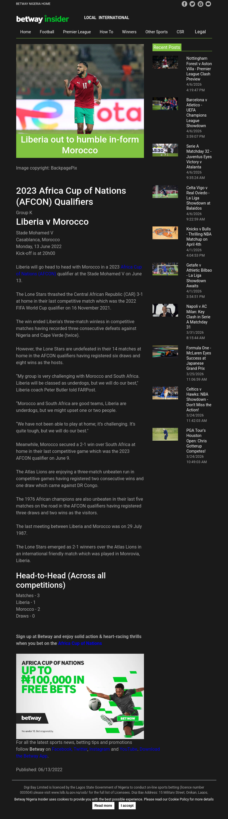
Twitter (80, 749)
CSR (180, 32)
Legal (200, 31)
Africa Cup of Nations (80, 643)
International (114, 17)
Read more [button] (103, 806)
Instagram (99, 749)
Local (90, 17)
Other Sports (156, 32)
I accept (127, 806)
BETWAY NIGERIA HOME (33, 4)
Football (47, 32)
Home (25, 32)
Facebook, (62, 749)
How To (106, 32)
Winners (129, 32)
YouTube (128, 749)
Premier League (77, 32)
